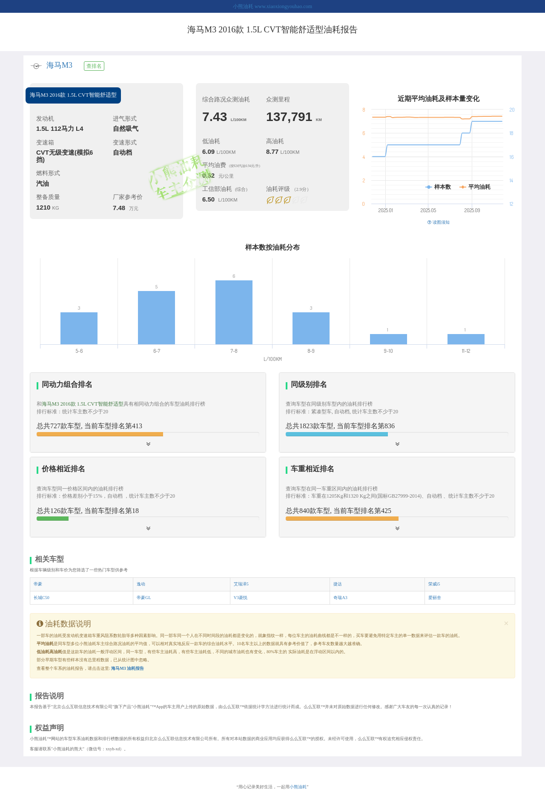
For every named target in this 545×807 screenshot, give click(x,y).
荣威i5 (434, 584)
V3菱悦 (240, 597)
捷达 (337, 584)
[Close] (506, 623)
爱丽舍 (434, 597)
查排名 (94, 66)
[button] (397, 412)
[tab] (148, 412)
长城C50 (41, 597)
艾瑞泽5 (241, 584)
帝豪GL (144, 597)
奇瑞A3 (340, 597)
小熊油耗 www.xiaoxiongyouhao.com (272, 6)
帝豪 (38, 584)
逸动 (141, 584)
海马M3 (59, 65)
